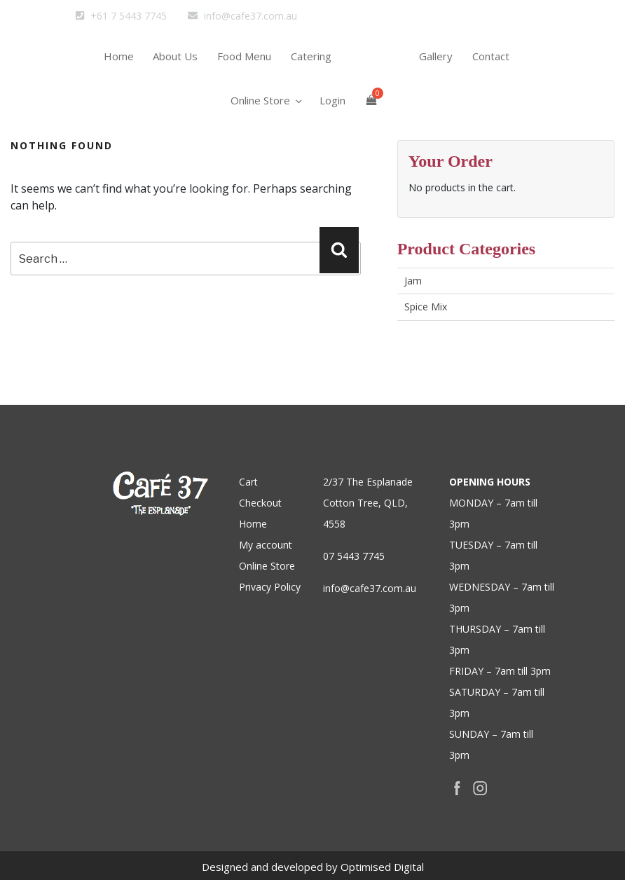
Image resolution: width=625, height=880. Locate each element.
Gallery (443, 64)
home (380, 83)
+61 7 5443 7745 (121, 15)
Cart (248, 481)
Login (332, 125)
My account (265, 544)
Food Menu (242, 64)
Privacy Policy (270, 586)
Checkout (260, 502)
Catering (313, 64)
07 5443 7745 (354, 556)
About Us (168, 64)
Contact (502, 64)
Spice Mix (425, 306)
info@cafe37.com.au (242, 15)
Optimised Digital (382, 867)
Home (107, 64)
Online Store (262, 125)
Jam (413, 280)
